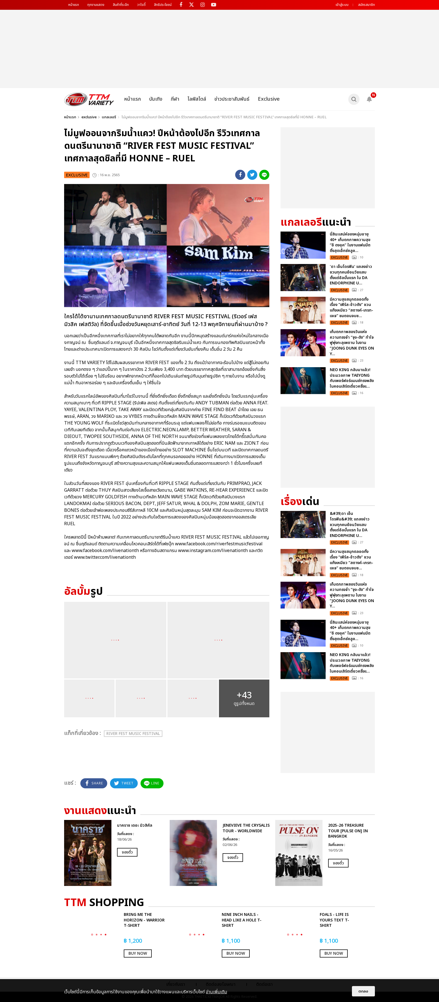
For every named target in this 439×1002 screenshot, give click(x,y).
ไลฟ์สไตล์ (197, 99)
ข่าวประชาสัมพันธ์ (231, 99)
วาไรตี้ (141, 4)
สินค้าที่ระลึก (121, 4)
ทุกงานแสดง (95, 4)
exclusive (89, 117)
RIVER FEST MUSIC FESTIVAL (133, 734)
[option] (114, 853)
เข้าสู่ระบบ (342, 4)
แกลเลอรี (109, 117)
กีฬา (175, 99)
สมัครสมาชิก (366, 4)
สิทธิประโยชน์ (163, 4)
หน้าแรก (73, 4)
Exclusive (269, 99)
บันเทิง (155, 99)
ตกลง (363, 991)
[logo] (89, 99)
